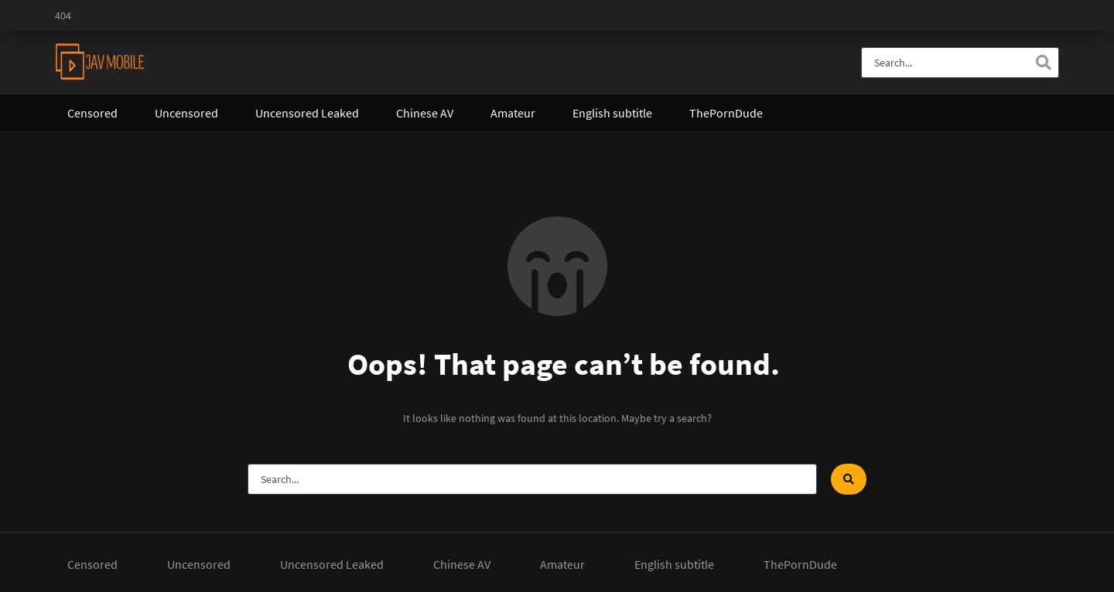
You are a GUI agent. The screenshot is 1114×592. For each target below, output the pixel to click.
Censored (92, 113)
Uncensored (186, 113)
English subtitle (612, 113)
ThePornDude (726, 113)
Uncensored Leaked (307, 113)
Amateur (512, 113)
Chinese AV (424, 113)
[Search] (1043, 62)
